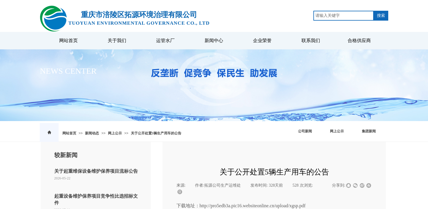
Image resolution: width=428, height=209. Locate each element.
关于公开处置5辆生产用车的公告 (156, 133)
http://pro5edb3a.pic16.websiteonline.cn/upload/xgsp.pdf (253, 205)
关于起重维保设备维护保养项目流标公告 (96, 171)
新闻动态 (92, 133)
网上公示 (115, 133)
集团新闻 (369, 131)
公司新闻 (305, 131)
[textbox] (343, 16)
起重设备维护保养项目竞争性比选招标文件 (96, 199)
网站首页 (69, 133)
